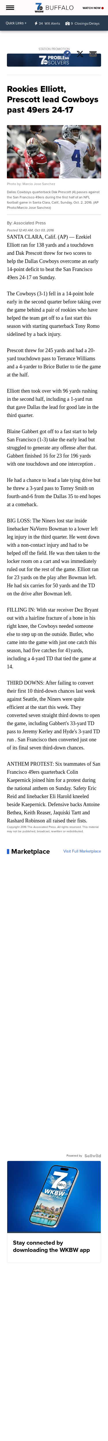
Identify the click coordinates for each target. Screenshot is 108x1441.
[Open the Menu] (9, 7)
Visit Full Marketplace (82, 851)
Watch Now (93, 8)
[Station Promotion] (54, 61)
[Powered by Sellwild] (92, 1156)
